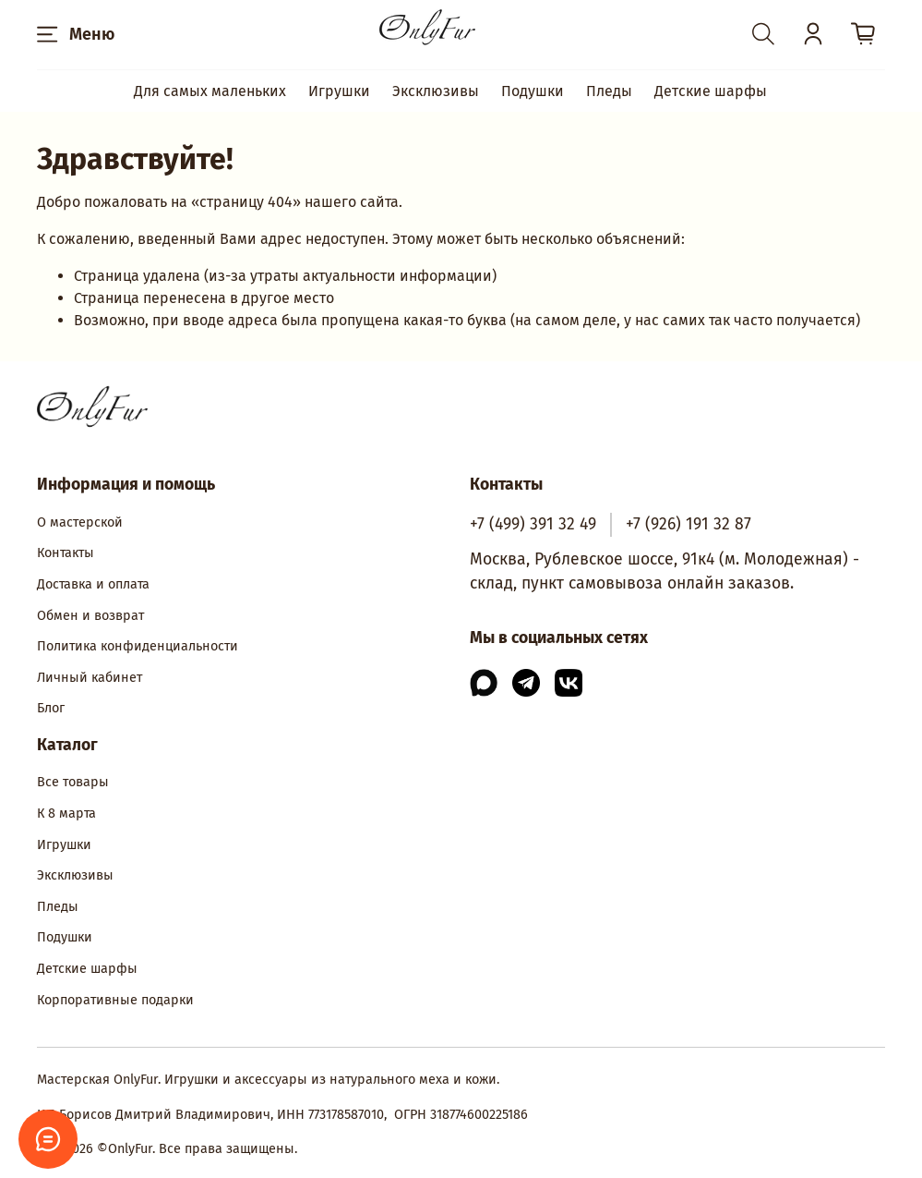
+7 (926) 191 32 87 (688, 524)
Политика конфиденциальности (137, 646)
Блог (51, 708)
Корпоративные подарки (115, 1000)
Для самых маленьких (210, 91)
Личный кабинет (89, 678)
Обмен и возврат (90, 616)
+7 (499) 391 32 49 (533, 524)
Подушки (532, 91)
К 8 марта (66, 813)
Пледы (609, 91)
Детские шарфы (710, 91)
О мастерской (80, 522)
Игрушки (339, 91)
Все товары (73, 782)
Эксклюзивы (435, 91)
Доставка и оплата (93, 584)
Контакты (65, 553)
